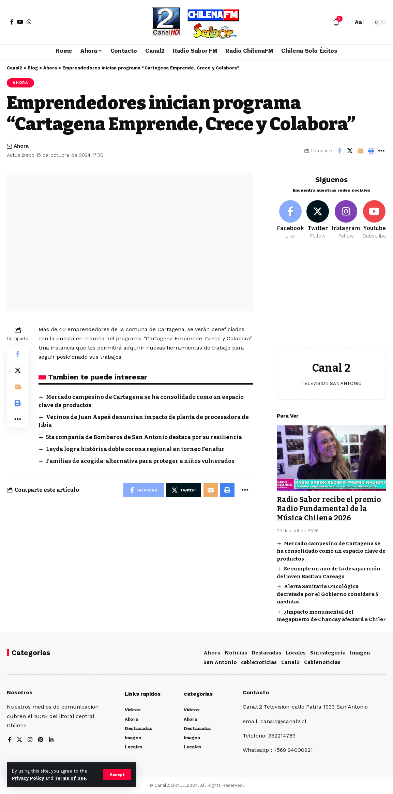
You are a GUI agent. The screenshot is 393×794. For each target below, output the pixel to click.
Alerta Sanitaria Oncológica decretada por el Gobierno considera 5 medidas (327, 591)
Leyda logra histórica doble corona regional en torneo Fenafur (135, 449)
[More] (381, 150)
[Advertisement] (331, 296)
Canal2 (290, 662)
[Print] (371, 150)
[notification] (336, 22)
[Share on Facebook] (339, 150)
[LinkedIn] (51, 739)
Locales (296, 652)
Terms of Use (70, 778)
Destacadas (266, 652)
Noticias (236, 652)
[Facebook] (12, 22)
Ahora (20, 82)
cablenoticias (259, 662)
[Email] (360, 150)
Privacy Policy (28, 778)
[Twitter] (318, 217)
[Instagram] (346, 217)
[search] (346, 22)
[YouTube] (20, 22)
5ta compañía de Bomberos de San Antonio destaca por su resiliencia (144, 437)
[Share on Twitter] (349, 150)
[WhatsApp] (29, 22)
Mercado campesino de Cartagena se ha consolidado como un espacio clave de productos (331, 548)
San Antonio (220, 662)
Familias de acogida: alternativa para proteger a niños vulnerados (140, 461)
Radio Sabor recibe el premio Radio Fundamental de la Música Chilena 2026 (329, 506)
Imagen (360, 652)
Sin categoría (328, 652)
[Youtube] (374, 217)
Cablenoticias (322, 662)
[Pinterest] (40, 739)
